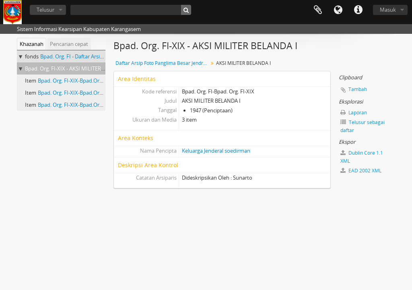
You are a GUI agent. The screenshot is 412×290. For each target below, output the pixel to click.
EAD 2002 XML (360, 170)
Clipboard (318, 10)
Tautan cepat (358, 10)
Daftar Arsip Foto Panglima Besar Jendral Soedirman (162, 63)
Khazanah (31, 44)
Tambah (357, 89)
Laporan (353, 112)
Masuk (388, 9)
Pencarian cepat (69, 44)
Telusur (45, 9)
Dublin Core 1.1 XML (361, 156)
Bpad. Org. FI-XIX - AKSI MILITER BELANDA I (76, 68)
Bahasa (338, 10)
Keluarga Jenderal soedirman (216, 150)
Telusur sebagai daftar (362, 126)
